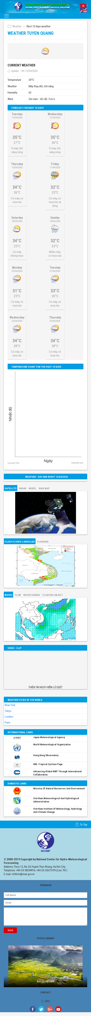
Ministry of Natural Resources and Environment (59, 788)
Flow (18, 595)
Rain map (44, 488)
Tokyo (8, 711)
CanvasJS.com (77, 463)
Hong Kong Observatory (46, 755)
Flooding (42, 541)
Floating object (53, 595)
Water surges (31, 595)
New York (10, 705)
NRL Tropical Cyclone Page (48, 764)
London (9, 716)
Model (32, 488)
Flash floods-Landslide (20, 541)
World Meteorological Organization (52, 744)
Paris (7, 722)
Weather (14, 26)
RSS (45, 1001)
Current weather (21, 65)
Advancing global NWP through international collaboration (57, 773)
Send (10, 930)
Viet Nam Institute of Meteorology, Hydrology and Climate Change (57, 810)
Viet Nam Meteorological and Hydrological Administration (56, 800)
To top (81, 824)
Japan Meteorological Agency (49, 737)
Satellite (11, 488)
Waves (8, 595)
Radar (22, 488)
